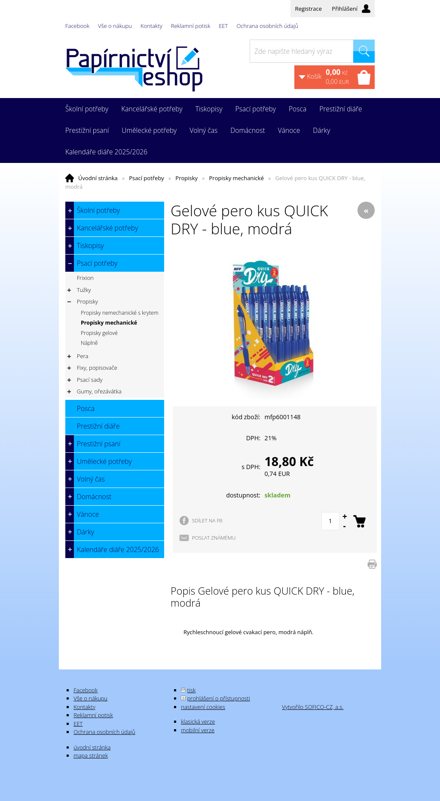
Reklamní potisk (190, 26)
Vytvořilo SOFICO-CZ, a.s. (312, 707)
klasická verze (198, 721)
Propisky (186, 178)
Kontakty (151, 26)
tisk (191, 690)
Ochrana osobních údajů (267, 26)
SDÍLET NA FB (207, 520)
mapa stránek (90, 755)
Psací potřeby (146, 178)
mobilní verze (197, 730)
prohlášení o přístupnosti (218, 698)
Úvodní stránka (98, 178)
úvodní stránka (91, 747)
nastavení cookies (203, 707)
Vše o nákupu (115, 26)
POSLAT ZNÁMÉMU (214, 537)
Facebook (77, 26)
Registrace (308, 8)
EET (223, 26)
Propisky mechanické (236, 178)
